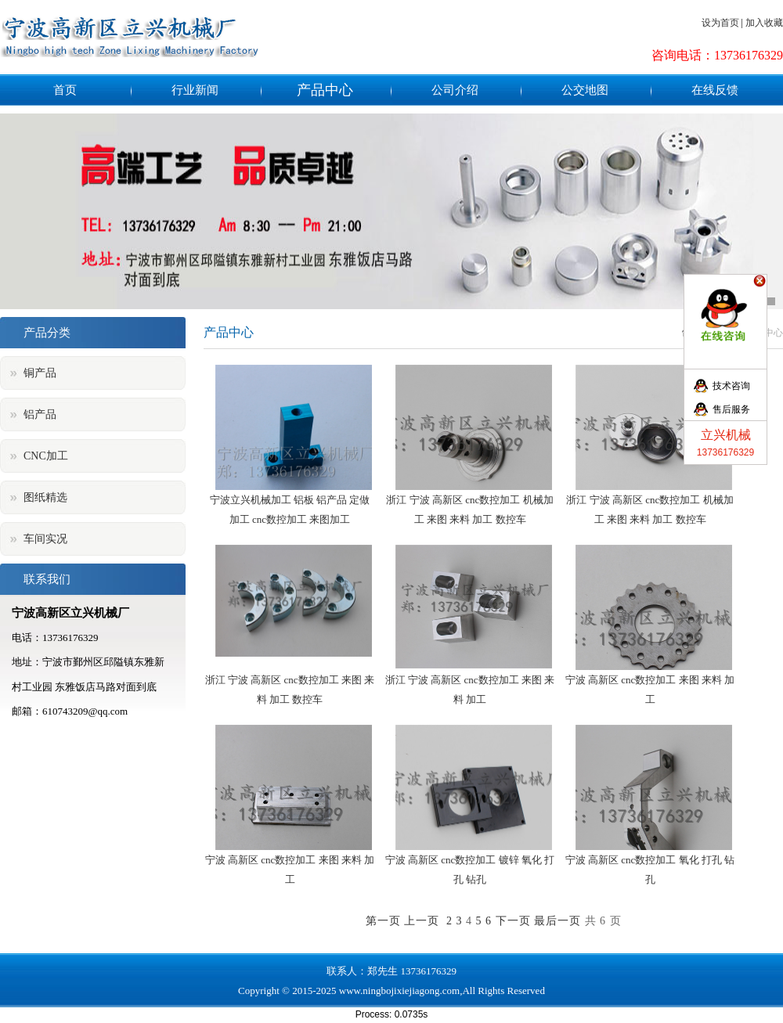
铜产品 (39, 373)
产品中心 (325, 90)
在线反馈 (714, 90)
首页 (65, 90)
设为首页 (720, 22)
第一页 (383, 921)
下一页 (513, 921)
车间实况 (45, 539)
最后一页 (557, 921)
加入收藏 (764, 22)
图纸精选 (45, 497)
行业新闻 (194, 90)
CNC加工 (45, 456)
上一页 (421, 921)
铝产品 (39, 414)
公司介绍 (454, 90)
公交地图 (584, 90)
